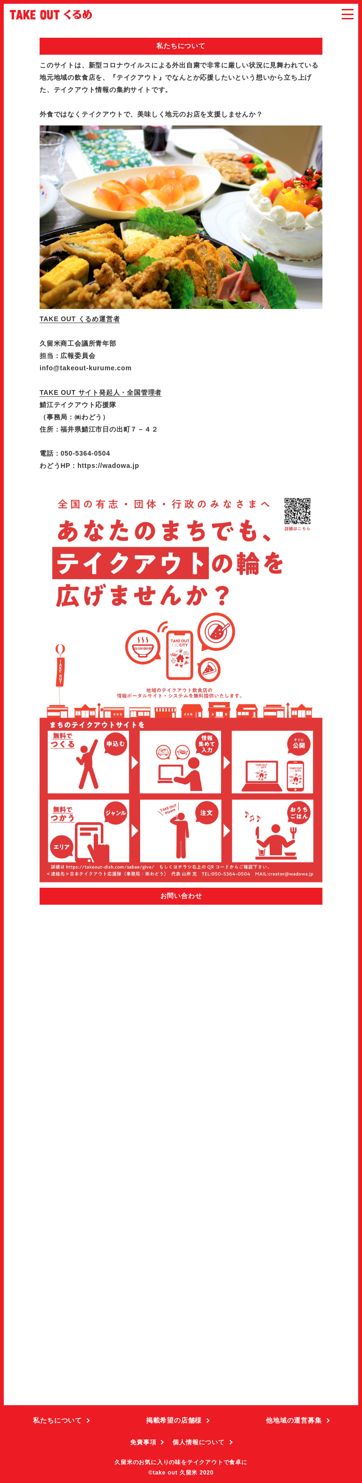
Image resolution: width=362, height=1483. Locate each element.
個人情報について (198, 1442)
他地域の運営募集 (293, 1420)
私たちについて (57, 1420)
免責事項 (143, 1442)
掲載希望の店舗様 (174, 1420)
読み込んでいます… (181, 1155)
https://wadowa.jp (108, 465)
